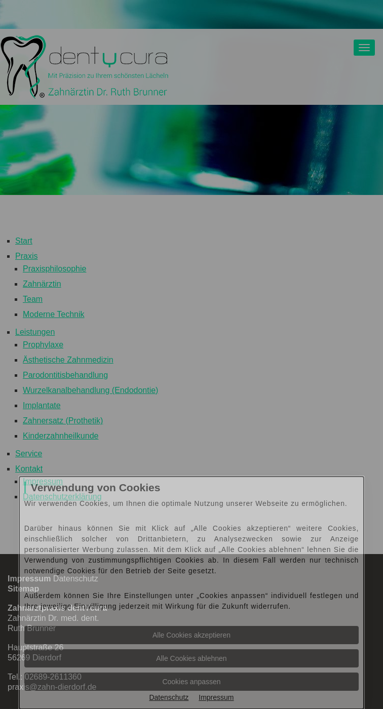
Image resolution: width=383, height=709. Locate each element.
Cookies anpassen (191, 682)
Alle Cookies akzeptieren (191, 635)
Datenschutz (168, 697)
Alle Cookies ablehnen (191, 658)
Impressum (216, 697)
